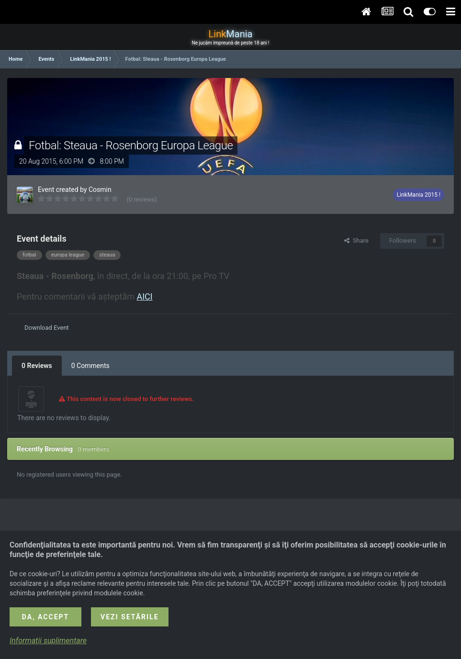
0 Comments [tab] (90, 365)
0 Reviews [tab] (37, 365)
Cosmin (100, 189)
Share (356, 240)
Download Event (46, 327)
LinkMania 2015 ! (418, 194)
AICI (144, 296)
